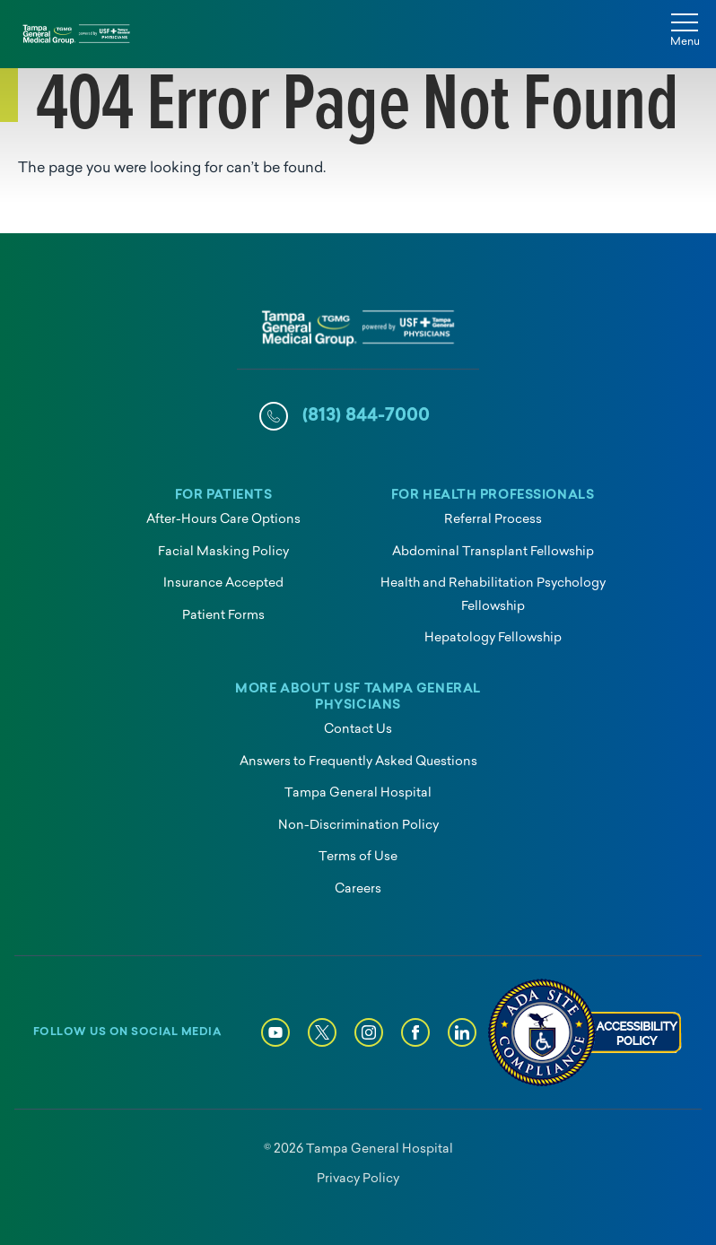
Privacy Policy (358, 1179)
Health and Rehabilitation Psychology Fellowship (493, 595)
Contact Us (358, 729)
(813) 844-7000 (366, 416)
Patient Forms (223, 615)
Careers (358, 889)
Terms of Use (358, 857)
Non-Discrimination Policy (358, 825)
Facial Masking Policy (223, 552)
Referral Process (493, 520)
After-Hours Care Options (223, 520)
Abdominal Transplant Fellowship (493, 552)
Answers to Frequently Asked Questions (358, 762)
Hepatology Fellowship (493, 638)
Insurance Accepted (223, 583)
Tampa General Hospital (358, 793)
